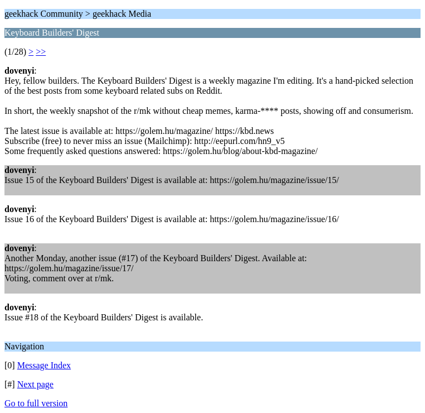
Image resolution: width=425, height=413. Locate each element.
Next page (35, 384)
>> (41, 51)
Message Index (44, 365)
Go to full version (35, 403)
